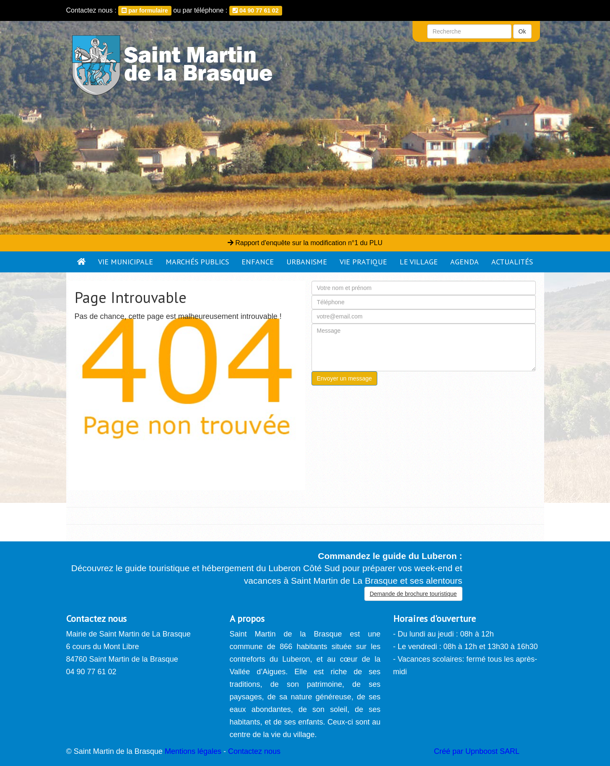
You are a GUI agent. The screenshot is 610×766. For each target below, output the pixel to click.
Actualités (512, 262)
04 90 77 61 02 (255, 10)
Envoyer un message (344, 378)
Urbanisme (306, 262)
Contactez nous (254, 751)
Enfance (257, 262)
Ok (522, 31)
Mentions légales (193, 751)
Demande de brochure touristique (413, 593)
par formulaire (145, 10)
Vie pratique (363, 262)
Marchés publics (197, 262)
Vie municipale (125, 262)
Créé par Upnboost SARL (476, 751)
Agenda (464, 262)
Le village (419, 262)
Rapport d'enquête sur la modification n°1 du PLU (305, 242)
